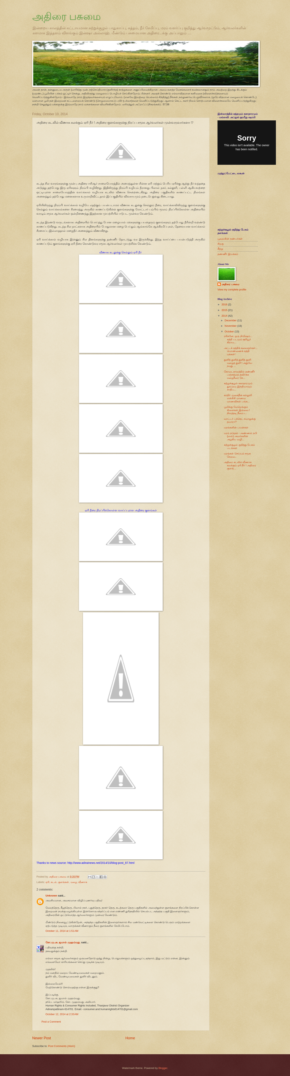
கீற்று (220, 248)
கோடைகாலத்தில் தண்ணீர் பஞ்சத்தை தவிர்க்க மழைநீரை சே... (239, 374)
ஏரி (47, 882)
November (231, 325)
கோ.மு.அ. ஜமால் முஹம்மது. (63, 942)
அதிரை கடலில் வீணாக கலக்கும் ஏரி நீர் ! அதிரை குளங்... (240, 465)
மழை (73, 882)
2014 (225, 315)
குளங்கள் (63, 882)
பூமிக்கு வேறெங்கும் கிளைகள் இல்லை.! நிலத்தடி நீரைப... (237, 410)
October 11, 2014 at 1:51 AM (62, 930)
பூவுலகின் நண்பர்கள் (230, 238)
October (229, 331)
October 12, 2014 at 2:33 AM (62, 1014)
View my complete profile (232, 289)
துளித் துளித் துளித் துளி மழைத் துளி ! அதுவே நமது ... (238, 362)
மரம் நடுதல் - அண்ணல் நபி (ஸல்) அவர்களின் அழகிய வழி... (240, 436)
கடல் (54, 882)
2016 (225, 304)
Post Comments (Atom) (61, 1046)
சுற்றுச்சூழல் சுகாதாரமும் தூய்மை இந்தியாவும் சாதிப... (238, 386)
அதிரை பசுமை (66, 16)
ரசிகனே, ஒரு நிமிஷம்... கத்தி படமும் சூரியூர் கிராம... (238, 339)
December (231, 320)
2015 (225, 310)
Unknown (51, 895)
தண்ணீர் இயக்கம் (228, 254)
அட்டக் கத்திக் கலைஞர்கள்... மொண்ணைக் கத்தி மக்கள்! (241, 351)
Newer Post (41, 1038)
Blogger (162, 1068)
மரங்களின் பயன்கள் (236, 427)
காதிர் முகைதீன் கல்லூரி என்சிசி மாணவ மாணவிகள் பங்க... (238, 398)
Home (130, 1038)
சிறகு (221, 243)
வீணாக (82, 882)
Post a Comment (51, 1021)
